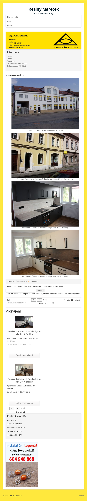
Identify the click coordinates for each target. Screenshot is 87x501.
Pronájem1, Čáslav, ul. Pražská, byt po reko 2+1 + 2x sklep (45, 228)
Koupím (10, 56)
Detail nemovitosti (24, 355)
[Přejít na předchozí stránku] (39, 300)
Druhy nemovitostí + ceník (17, 64)
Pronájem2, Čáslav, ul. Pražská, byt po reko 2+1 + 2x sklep (45, 276)
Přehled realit (12, 17)
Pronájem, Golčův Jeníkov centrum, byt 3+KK (45, 130)
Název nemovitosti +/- (16, 303)
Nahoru (81, 496)
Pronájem (11, 61)
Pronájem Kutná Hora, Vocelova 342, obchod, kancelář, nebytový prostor (45, 179)
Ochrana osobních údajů (16, 66)
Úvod (9, 21)
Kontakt (10, 25)
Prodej (9, 59)
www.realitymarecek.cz (16, 427)
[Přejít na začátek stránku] (33, 300)
